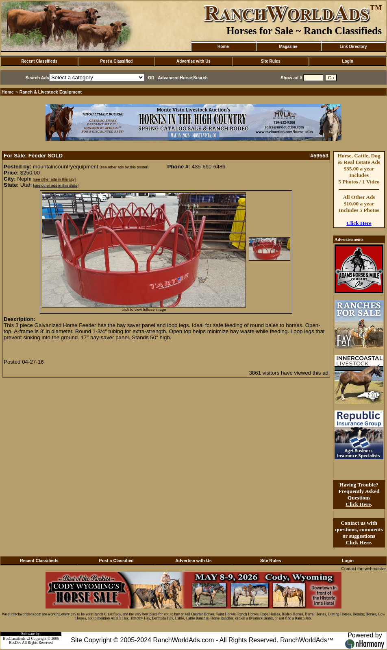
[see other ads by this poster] (124, 167)
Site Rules (270, 61)
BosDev (15, 643)
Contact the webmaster (363, 568)
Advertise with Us (193, 61)
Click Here (359, 223)
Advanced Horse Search (183, 77)
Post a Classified (116, 61)
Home (223, 46)
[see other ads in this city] (54, 179)
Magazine (288, 46)
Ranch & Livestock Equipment (51, 91)
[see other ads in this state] (55, 185)
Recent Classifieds (39, 61)
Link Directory (353, 46)
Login (347, 61)
